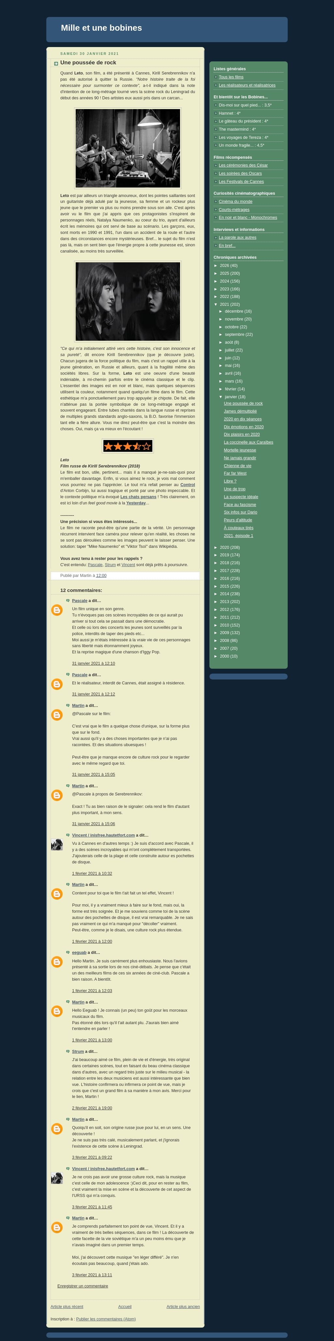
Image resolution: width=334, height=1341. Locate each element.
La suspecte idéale (241, 497)
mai (229, 365)
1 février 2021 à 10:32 (92, 873)
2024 (225, 281)
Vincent (128, 565)
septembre (235, 334)
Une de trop (235, 489)
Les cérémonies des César (243, 165)
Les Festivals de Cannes (241, 181)
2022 (225, 296)
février (231, 389)
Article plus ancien (183, 1306)
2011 (225, 617)
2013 (225, 601)
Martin (78, 705)
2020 (225, 547)
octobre (232, 327)
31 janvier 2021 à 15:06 (93, 824)
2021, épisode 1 (238, 535)
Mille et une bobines (101, 28)
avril (229, 373)
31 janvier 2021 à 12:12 (93, 694)
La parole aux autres (237, 237)
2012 (225, 609)
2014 (225, 594)
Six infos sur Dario (240, 512)
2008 (225, 640)
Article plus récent (67, 1306)
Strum (110, 565)
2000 (225, 656)
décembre (235, 311)
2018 (225, 563)
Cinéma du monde (235, 201)
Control (187, 484)
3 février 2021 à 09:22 (92, 1157)
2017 (225, 570)
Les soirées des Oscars (240, 173)
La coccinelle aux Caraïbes (248, 442)
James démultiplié (240, 411)
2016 (225, 578)
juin (229, 358)
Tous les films (231, 77)
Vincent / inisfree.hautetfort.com (103, 835)
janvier (231, 397)
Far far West (235, 473)
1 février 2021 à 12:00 (92, 941)
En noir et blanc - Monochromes (248, 217)
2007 (225, 648)
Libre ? (230, 481)
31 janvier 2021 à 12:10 (93, 663)
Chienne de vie (237, 466)
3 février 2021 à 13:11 (92, 1275)
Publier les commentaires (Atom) (106, 1319)
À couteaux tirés (238, 528)
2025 (225, 273)
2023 (225, 289)
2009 (225, 632)
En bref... (227, 245)
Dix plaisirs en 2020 (242, 434)
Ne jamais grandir (240, 458)
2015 (225, 586)
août (229, 342)
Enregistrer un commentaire (82, 1286)
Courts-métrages (234, 209)
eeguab (79, 952)
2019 (225, 555)
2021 (225, 304)
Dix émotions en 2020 (244, 427)
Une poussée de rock (243, 403)
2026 (225, 265)
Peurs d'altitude (238, 520)
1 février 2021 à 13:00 (92, 1040)
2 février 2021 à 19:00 (92, 1108)
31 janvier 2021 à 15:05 (93, 774)
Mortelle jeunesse (240, 450)
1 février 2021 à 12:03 (92, 991)
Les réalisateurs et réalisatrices (247, 85)
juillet (230, 350)
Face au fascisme (240, 504)
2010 (225, 625)
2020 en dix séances (243, 419)
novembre (235, 319)
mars (230, 381)
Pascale (95, 565)
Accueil (125, 1306)
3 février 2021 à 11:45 (92, 1207)
